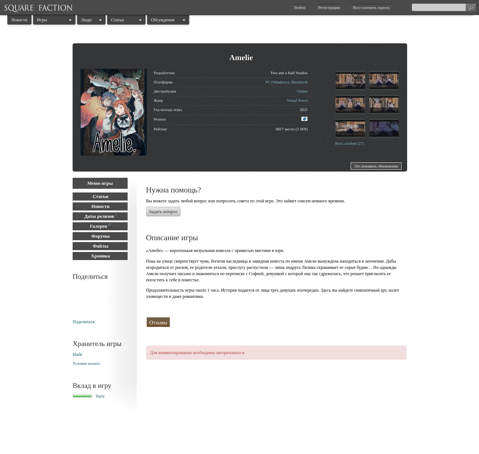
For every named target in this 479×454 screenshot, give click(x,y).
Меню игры (100, 183)
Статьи (117, 19)
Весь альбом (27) (349, 143)
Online (302, 91)
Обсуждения (163, 19)
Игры (42, 19)
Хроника (100, 256)
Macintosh (299, 82)
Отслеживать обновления (376, 166)
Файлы (101, 246)
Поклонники (223, 322)
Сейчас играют (320, 322)
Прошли (188, 321)
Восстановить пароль (371, 7)
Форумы (100, 236)
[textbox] (444, 7)
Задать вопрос (163, 211)
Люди (86, 19)
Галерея (98, 226)
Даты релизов (99, 216)
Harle (78, 354)
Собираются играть (270, 321)
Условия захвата (86, 363)
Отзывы (158, 322)
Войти (299, 7)
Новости (19, 19)
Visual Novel (297, 100)
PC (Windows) (277, 82)
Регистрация (329, 7)
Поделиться (84, 321)
